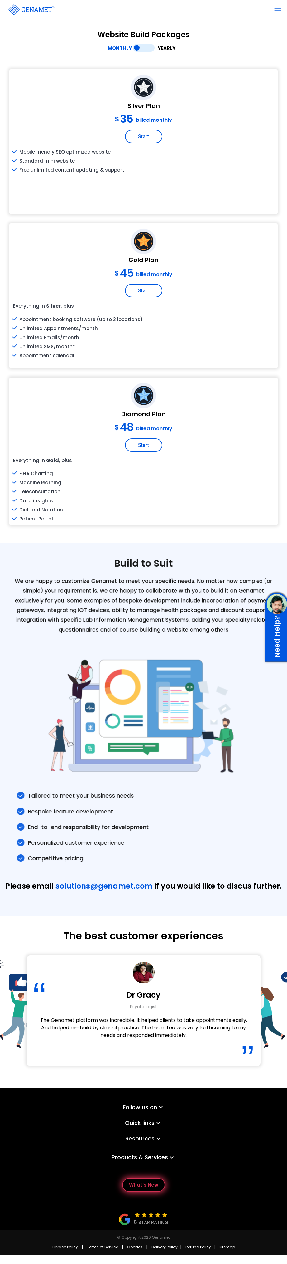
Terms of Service (102, 1247)
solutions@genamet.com (103, 886)
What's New (143, 1185)
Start (143, 137)
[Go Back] (31, 9)
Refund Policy (198, 1247)
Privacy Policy (65, 1247)
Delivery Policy (164, 1247)
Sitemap (227, 1247)
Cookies (134, 1247)
